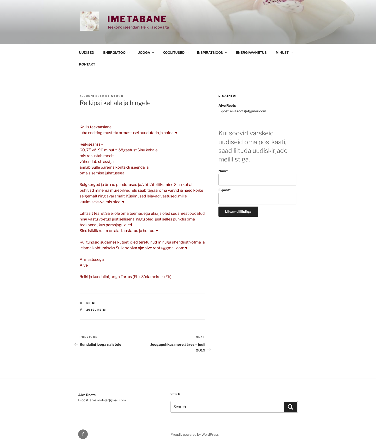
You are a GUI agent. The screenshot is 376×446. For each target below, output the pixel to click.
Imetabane (137, 19)
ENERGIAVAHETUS (251, 52)
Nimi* (257, 177)
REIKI (91, 303)
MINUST (284, 52)
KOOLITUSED (176, 52)
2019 (90, 309)
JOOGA (146, 52)
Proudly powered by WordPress (194, 434)
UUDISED (86, 52)
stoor (117, 96)
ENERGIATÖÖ (116, 52)
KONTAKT (87, 64)
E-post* (257, 196)
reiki (102, 309)
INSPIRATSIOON (212, 52)
